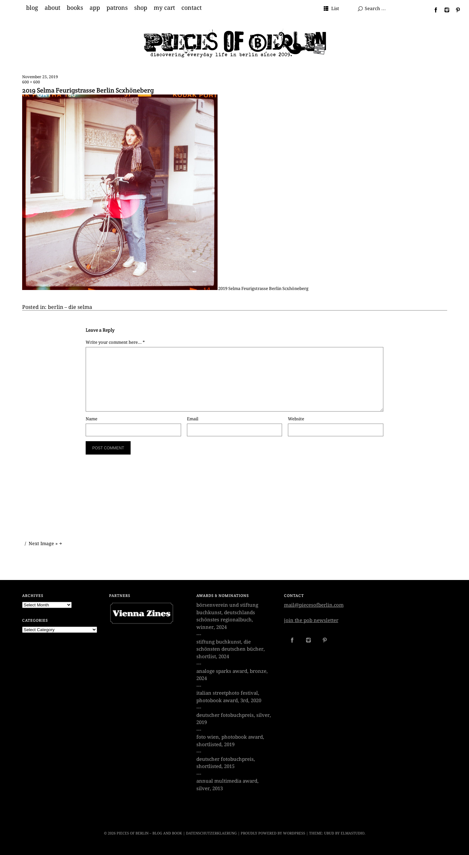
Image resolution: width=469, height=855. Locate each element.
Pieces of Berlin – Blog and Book (149, 833)
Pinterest (455, 10)
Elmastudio (352, 833)
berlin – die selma (70, 307)
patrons (117, 8)
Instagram (444, 10)
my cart (164, 8)
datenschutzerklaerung (211, 833)
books (75, 8)
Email (192, 418)
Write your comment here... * (115, 342)
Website (296, 418)
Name (91, 418)
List (335, 8)
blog (32, 8)
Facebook (433, 10)
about (52, 8)
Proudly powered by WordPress (273, 833)
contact (191, 8)
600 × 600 (31, 82)
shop (140, 8)
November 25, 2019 (40, 77)
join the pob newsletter (311, 620)
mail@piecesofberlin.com (314, 605)
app (95, 8)
